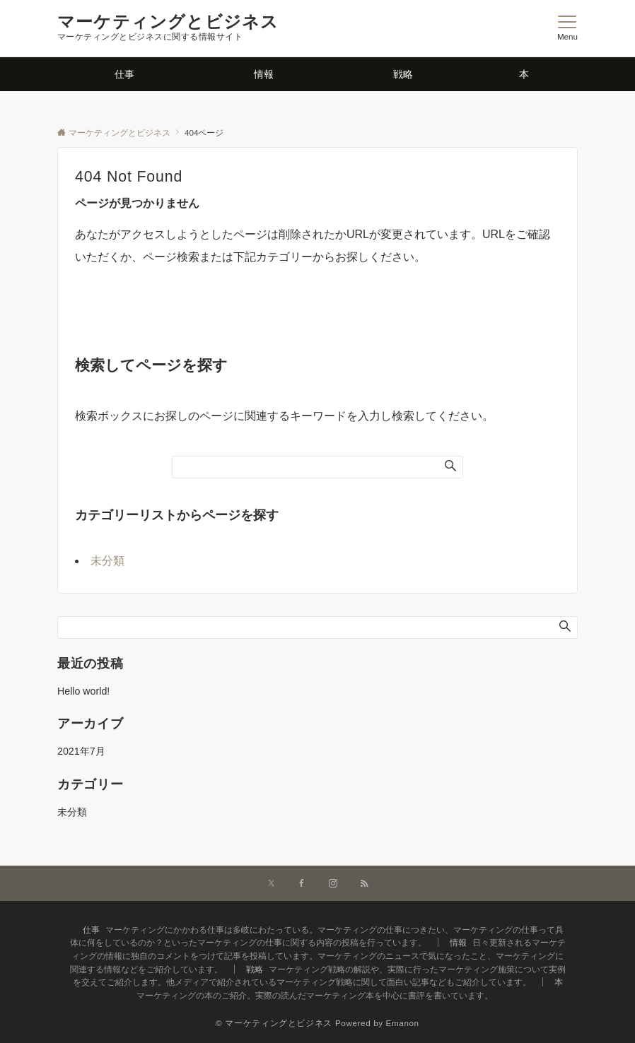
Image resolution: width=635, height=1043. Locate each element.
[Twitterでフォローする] (271, 883)
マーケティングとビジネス (168, 21)
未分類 (107, 561)
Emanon (402, 1022)
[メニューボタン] (567, 28)
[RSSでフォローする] (364, 883)
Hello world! (83, 691)
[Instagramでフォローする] (333, 883)
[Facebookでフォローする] (302, 883)
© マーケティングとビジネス (274, 1022)
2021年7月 (81, 751)
